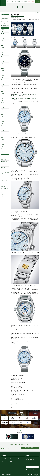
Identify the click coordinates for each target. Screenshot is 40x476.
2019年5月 (2, 148)
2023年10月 (2, 68)
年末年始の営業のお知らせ (4, 23)
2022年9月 (2, 84)
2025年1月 (2, 49)
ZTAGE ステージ (3, 192)
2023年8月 (2, 72)
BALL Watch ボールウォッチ (5, 157)
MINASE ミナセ (3, 175)
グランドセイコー (17, 95)
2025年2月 (2, 47)
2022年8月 (2, 86)
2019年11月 (2, 137)
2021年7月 (2, 105)
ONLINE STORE (30, 1)
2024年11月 (2, 52)
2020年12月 (2, 116)
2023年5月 (2, 75)
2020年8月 (2, 123)
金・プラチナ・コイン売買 (16, 1)
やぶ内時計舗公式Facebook (29, 469)
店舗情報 (22, 1)
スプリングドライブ (18, 403)
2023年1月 (2, 79)
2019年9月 (2, 141)
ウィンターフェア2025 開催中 (5, 25)
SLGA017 (12, 95)
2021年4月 (2, 109)
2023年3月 (2, 77)
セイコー (22, 95)
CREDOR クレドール (4, 161)
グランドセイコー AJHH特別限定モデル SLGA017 (24, 98)
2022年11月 (2, 82)
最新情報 (25, 1)
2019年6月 (2, 146)
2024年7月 (2, 56)
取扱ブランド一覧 (8, 1)
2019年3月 (2, 151)
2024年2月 (2, 61)
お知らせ (2, 194)
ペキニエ (19, 423)
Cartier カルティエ (3, 159)
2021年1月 (2, 114)
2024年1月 (2, 63)
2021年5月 (2, 107)
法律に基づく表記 (8, 474)
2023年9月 (2, 70)
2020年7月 (2, 125)
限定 (32, 403)
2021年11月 (2, 100)
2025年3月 (2, 45)
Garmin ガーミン (3, 167)
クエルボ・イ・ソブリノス (19, 418)
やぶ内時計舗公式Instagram (35, 469)
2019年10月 (2, 139)
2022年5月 (2, 91)
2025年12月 (2, 33)
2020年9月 (2, 121)
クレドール (12, 418)
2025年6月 (2, 40)
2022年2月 (2, 95)
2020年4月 (2, 130)
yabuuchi (19, 17)
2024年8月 (2, 54)
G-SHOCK (2, 165)
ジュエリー (2, 196)
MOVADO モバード (3, 178)
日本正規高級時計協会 (26, 403)
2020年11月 (2, 118)
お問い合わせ (38, 1)
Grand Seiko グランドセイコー (19, 94)
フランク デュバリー (27, 418)
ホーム (35, 12)
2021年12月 (2, 98)
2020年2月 (2, 132)
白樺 (30, 403)
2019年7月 (2, 144)
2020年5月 (2, 128)
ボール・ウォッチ (4, 418)
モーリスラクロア (4, 423)
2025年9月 (2, 36)
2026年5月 (2, 29)
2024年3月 (2, 59)
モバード (12, 423)
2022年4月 (2, 93)
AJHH (34, 94)
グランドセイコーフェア (17, 16)
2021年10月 (2, 102)
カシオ (27, 423)
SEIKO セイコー (27, 94)
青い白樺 (35, 403)
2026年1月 (2, 31)
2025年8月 (2, 38)
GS (35, 94)
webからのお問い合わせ (29, 447)
